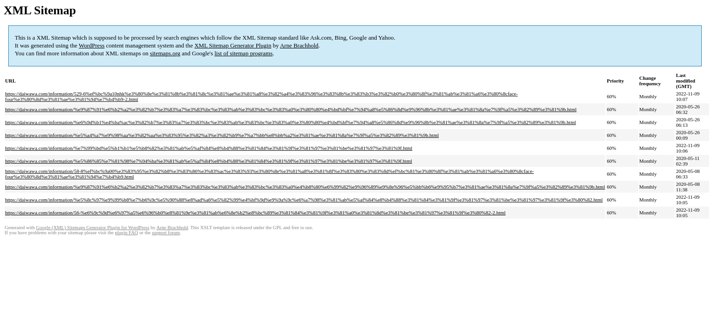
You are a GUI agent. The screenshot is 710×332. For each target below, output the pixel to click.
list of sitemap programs (243, 53)
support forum (166, 232)
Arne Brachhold (299, 45)
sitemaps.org (165, 53)
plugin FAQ (126, 232)
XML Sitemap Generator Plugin (233, 45)
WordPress (92, 45)
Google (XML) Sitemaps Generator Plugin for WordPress (92, 227)
